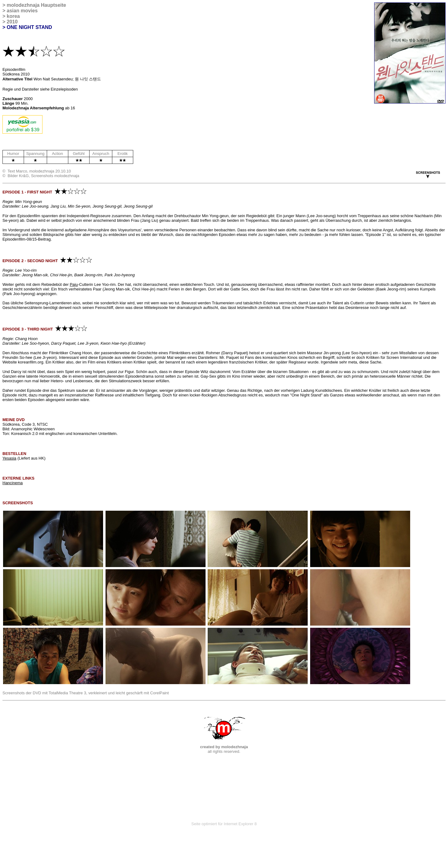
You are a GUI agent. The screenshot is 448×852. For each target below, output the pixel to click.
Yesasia (9, 458)
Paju (74, 284)
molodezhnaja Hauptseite (36, 5)
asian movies (22, 10)
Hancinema (12, 483)
